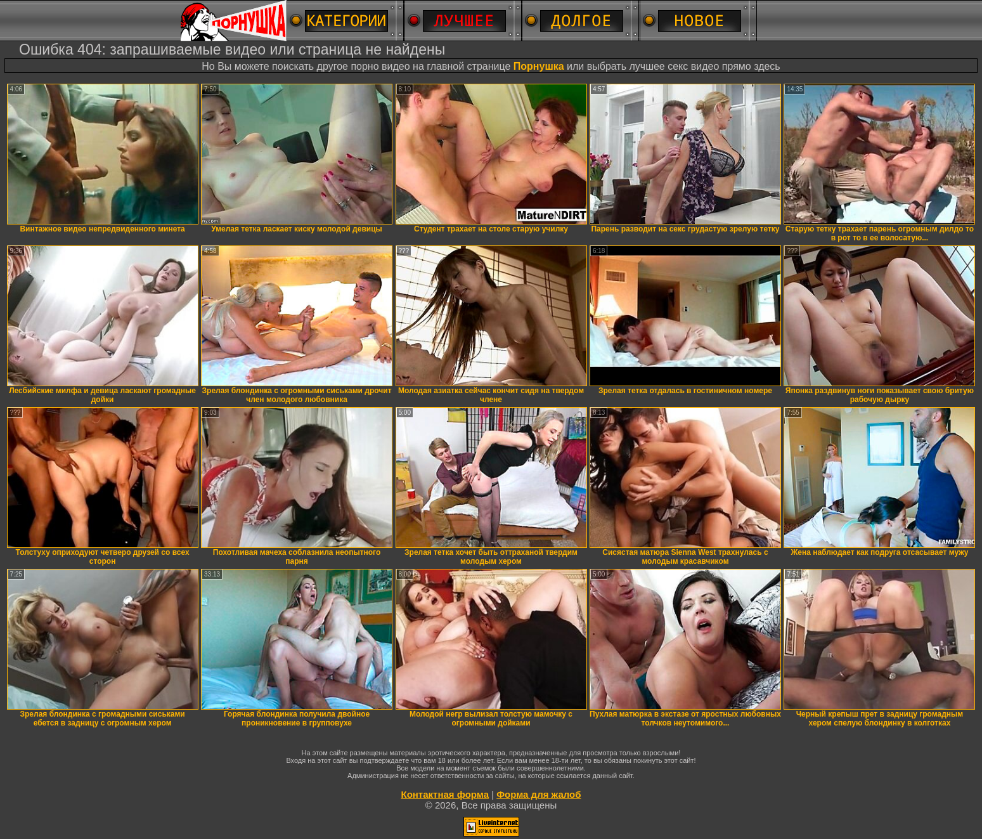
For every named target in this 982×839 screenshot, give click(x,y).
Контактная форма (445, 794)
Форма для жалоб (538, 794)
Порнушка (539, 66)
